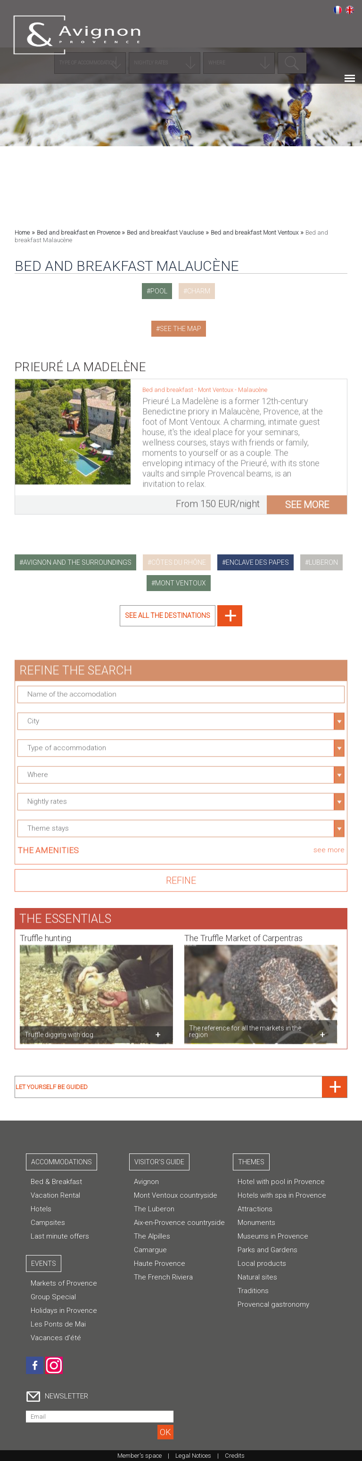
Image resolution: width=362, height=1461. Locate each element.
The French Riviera (163, 1277)
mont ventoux (180, 583)
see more (307, 499)
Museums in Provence (273, 1236)
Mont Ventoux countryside (175, 1195)
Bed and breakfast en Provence (79, 232)
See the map (180, 328)
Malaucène (252, 384)
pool (158, 291)
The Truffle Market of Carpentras (243, 933)
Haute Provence (159, 1263)
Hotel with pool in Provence (281, 1181)
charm (198, 291)
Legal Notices (193, 1455)
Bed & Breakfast (56, 1181)
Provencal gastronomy (273, 1304)
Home (22, 232)
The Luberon (154, 1209)
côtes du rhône (178, 562)
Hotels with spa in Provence (282, 1195)
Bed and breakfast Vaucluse (165, 232)
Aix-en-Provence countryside (179, 1222)
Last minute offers (60, 1236)
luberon (323, 562)
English (349, 10)
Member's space (139, 1455)
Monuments (256, 1222)
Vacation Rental (55, 1195)
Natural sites (257, 1277)
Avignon (146, 1181)
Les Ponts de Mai (58, 1324)
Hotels (41, 1209)
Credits (235, 1455)
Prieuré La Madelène (80, 362)
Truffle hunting (45, 933)
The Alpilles (152, 1236)
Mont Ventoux (216, 384)
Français (337, 10)
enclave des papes (257, 562)
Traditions (253, 1291)
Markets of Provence (64, 1283)
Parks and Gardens (267, 1250)
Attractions (255, 1209)
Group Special (53, 1297)
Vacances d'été (56, 1338)
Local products (262, 1263)
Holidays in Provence (64, 1310)
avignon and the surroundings (77, 562)
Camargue (150, 1250)
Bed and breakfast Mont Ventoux (254, 232)
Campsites (48, 1222)
